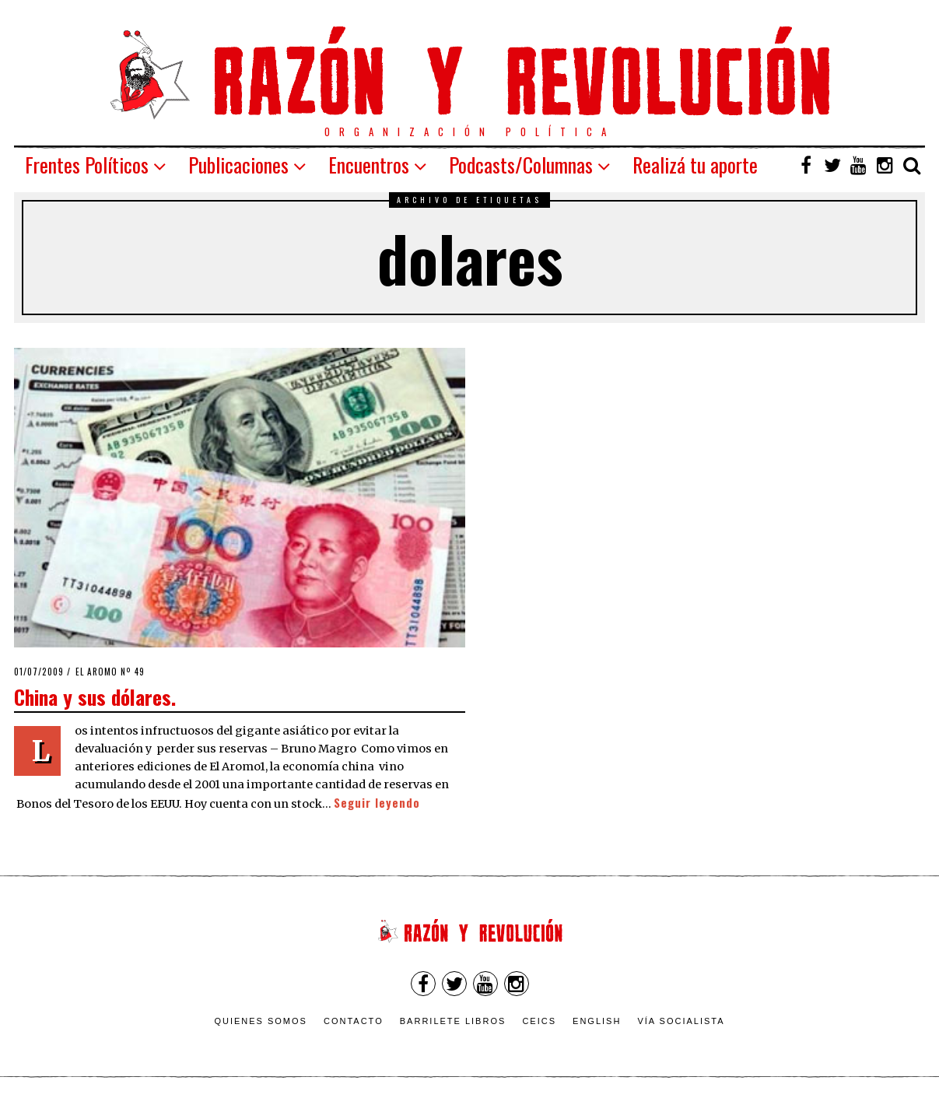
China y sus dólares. (95, 696)
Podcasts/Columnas (521, 164)
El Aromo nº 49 (110, 671)
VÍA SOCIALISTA (680, 1021)
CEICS (539, 1021)
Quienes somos (260, 1021)
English (597, 1021)
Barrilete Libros (453, 1021)
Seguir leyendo (377, 803)
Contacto (354, 1021)
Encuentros (368, 164)
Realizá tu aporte (695, 164)
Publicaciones (238, 164)
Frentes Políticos (87, 164)
